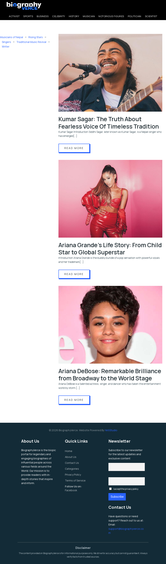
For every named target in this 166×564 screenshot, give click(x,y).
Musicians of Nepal (11, 37)
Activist (14, 16)
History (74, 16)
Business (43, 16)
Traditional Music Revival (31, 42)
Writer (5, 46)
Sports (28, 16)
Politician (134, 16)
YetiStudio (111, 430)
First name (126, 460)
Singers (6, 42)
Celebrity (58, 16)
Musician (89, 16)
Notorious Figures (111, 16)
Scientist (151, 16)
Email (127, 475)
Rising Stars (35, 37)
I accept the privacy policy (123, 489)
